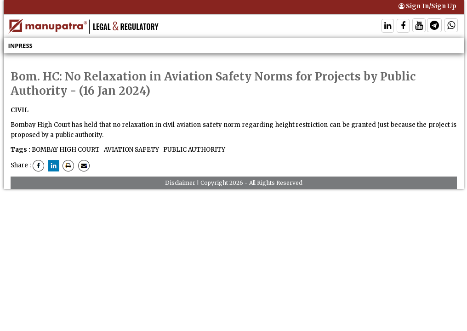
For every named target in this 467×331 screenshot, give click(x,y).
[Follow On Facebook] (403, 26)
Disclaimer (180, 182)
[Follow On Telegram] (434, 26)
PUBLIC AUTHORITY (193, 150)
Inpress (20, 45)
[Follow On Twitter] (419, 26)
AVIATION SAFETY (131, 150)
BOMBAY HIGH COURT (66, 150)
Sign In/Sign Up (427, 6)
